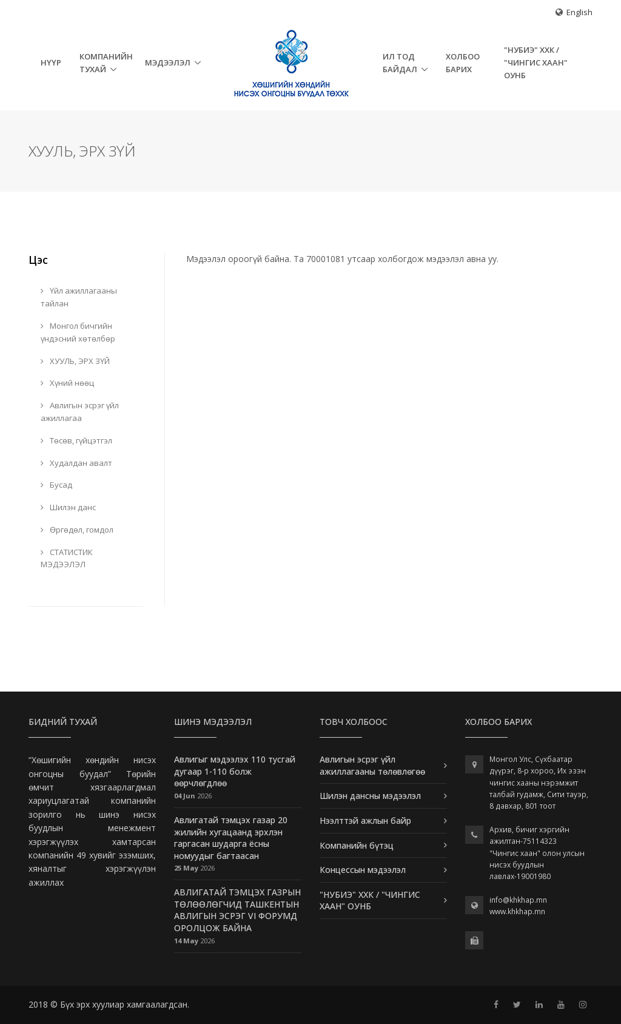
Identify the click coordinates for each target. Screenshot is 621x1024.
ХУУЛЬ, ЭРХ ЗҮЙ (75, 360)
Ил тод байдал (400, 63)
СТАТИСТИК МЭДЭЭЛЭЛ (67, 558)
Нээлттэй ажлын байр (365, 820)
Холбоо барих (463, 63)
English (579, 12)
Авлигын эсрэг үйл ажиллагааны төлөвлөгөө (372, 765)
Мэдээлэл (167, 62)
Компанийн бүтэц (357, 845)
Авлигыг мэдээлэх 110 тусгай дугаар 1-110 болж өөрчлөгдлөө (234, 771)
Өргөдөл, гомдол (77, 529)
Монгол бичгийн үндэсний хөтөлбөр (78, 332)
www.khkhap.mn (517, 911)
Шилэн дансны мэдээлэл (370, 795)
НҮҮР (51, 62)
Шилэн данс (68, 507)
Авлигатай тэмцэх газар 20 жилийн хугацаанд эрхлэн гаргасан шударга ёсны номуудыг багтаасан (230, 837)
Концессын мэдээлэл (363, 869)
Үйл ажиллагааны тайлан (79, 297)
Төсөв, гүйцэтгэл (76, 440)
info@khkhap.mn (518, 900)
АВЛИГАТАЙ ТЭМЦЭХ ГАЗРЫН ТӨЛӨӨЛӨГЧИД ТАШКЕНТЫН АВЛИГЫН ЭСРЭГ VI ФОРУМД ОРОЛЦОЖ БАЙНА (237, 910)
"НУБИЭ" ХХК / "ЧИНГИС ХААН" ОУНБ (536, 62)
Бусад (56, 484)
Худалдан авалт (76, 462)
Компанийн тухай (106, 63)
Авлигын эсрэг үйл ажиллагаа (80, 411)
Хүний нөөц (67, 382)
